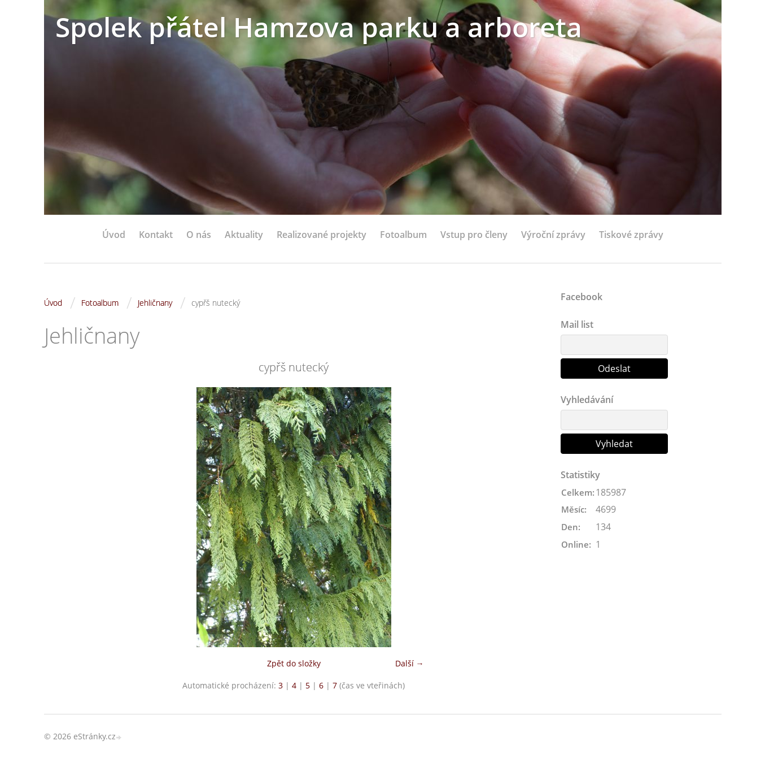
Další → (409, 663)
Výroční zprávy (553, 234)
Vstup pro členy (474, 234)
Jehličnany (155, 302)
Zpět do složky (294, 663)
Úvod (113, 234)
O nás (198, 234)
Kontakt (156, 234)
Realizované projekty (321, 234)
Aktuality (244, 234)
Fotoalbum (403, 234)
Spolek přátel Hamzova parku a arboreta (318, 26)
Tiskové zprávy (631, 234)
